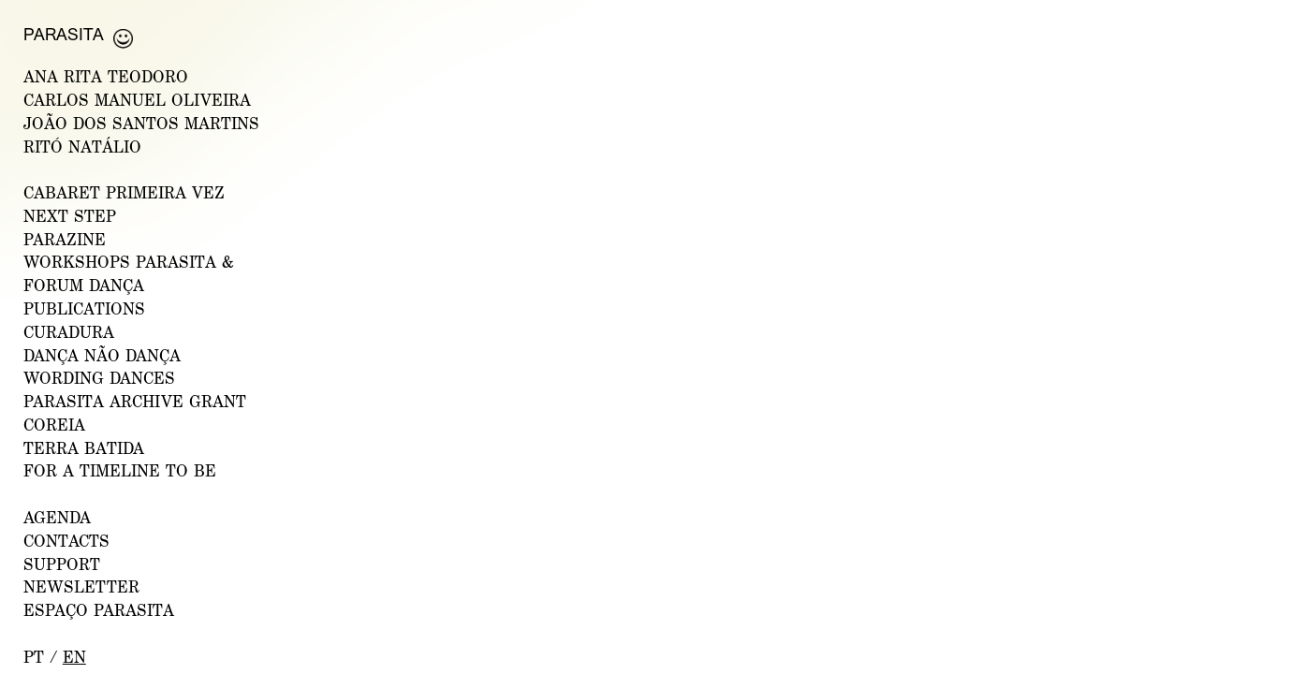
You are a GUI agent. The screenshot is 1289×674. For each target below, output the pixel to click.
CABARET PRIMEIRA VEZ (124, 192)
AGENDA (57, 517)
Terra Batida (83, 448)
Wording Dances (99, 378)
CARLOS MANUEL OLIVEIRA (137, 100)
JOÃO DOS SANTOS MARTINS (141, 123)
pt (33, 657)
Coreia (54, 424)
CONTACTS (66, 540)
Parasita (63, 34)
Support (61, 564)
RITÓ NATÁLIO (82, 146)
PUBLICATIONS (84, 308)
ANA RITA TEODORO (105, 76)
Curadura (68, 332)
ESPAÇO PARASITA (98, 610)
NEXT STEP (69, 216)
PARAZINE (64, 239)
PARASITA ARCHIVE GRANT (134, 401)
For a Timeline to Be (119, 470)
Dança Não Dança (102, 355)
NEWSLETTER (81, 586)
